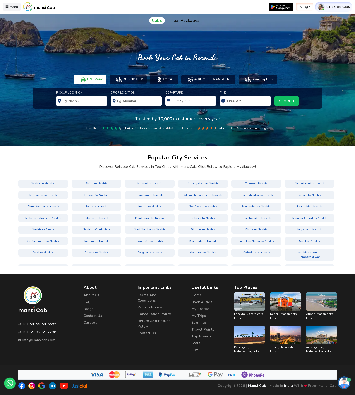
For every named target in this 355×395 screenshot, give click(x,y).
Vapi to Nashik (43, 251)
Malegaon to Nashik (43, 195)
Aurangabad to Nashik (203, 183)
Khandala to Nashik (203, 240)
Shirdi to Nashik (96, 183)
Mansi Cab (257, 385)
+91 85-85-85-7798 (39, 332)
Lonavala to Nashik (150, 240)
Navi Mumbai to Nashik (150, 229)
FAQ (87, 302)
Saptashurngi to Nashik (43, 240)
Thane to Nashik (256, 183)
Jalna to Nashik (96, 206)
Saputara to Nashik (150, 195)
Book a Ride (202, 302)
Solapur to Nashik (203, 217)
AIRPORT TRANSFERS (210, 79)
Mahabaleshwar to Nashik (43, 217)
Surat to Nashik (309, 240)
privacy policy (150, 307)
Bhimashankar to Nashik (256, 195)
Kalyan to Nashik (309, 195)
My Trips (199, 315)
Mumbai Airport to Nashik (309, 217)
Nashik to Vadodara (96, 229)
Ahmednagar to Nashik (43, 206)
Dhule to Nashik (256, 229)
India (288, 385)
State (196, 343)
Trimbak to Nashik (203, 229)
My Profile (200, 308)
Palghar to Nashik (150, 251)
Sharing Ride (259, 79)
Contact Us (93, 315)
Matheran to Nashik (203, 251)
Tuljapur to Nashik (96, 217)
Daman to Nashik (96, 251)
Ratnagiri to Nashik (310, 206)
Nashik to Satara (43, 229)
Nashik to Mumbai (43, 183)
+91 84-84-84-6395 (39, 324)
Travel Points (203, 329)
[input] (190, 101)
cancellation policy (155, 314)
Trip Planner (202, 336)
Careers (90, 322)
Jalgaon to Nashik (309, 229)
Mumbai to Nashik (149, 183)
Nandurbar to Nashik (256, 206)
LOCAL (165, 79)
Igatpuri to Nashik (96, 240)
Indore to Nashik (150, 206)
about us (92, 295)
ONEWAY (91, 79)
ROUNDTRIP (129, 79)
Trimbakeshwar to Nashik (203, 263)
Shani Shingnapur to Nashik (203, 195)
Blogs (89, 308)
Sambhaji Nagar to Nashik (256, 240)
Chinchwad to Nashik (256, 217)
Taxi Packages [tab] (185, 20)
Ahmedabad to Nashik (309, 183)
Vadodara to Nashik (256, 251)
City (195, 350)
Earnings (199, 322)
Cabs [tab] (157, 20)
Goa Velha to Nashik (203, 206)
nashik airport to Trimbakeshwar (309, 251)
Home (197, 295)
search (286, 101)
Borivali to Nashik (96, 263)
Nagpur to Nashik (96, 195)
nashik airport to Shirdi (43, 263)
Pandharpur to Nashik (149, 217)
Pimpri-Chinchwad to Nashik (149, 263)
